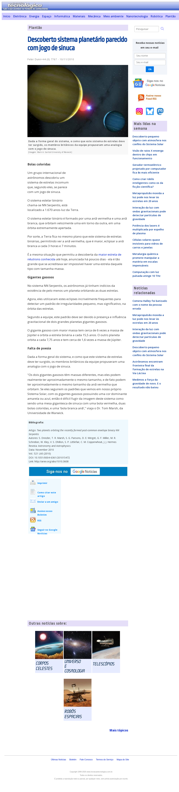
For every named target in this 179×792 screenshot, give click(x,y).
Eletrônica (19, 16)
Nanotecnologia (137, 16)
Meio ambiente (113, 16)
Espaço (46, 16)
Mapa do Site (123, 759)
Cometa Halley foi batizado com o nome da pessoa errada (150, 304)
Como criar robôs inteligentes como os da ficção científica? (148, 182)
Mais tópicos (118, 730)
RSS (39, 520)
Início (6, 16)
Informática (62, 16)
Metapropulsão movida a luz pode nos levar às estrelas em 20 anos (148, 197)
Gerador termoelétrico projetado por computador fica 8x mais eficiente (149, 168)
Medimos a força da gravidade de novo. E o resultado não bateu (147, 383)
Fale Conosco (86, 759)
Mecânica (94, 16)
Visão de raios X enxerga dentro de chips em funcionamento (148, 154)
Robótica (157, 16)
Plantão (170, 16)
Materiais (79, 16)
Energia (34, 16)
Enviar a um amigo (47, 501)
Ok (150, 69)
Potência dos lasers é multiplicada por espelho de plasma (148, 229)
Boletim (72, 759)
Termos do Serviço (104, 759)
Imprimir (42, 483)
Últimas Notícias (58, 759)
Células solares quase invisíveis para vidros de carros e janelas (148, 243)
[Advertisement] (13, 77)
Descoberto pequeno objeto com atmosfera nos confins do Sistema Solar (149, 140)
